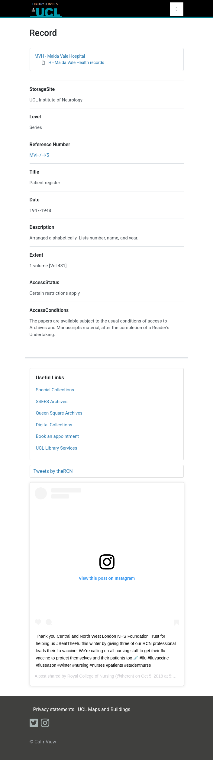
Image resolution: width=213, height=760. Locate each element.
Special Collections (55, 390)
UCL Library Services (56, 448)
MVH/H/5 (39, 155)
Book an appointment (57, 436)
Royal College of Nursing (90, 676)
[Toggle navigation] (176, 9)
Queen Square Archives (59, 413)
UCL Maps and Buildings (104, 709)
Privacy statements (53, 709)
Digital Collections (54, 425)
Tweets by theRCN (53, 471)
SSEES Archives (52, 401)
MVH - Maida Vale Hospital (60, 56)
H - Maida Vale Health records (76, 62)
